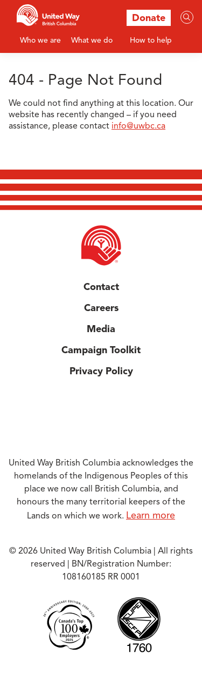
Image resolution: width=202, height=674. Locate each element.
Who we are (40, 40)
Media (101, 329)
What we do (92, 40)
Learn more (150, 516)
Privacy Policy (101, 371)
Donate (148, 18)
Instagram (120, 414)
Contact (101, 287)
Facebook (83, 414)
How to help (151, 40)
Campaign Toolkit (101, 350)
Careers (101, 308)
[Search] (186, 17)
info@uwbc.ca (138, 126)
